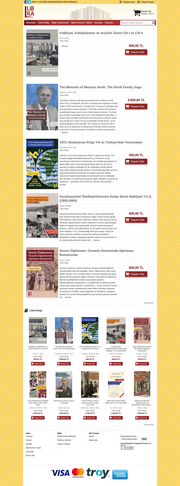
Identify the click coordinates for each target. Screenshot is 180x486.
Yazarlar (29, 444)
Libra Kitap (63, 41)
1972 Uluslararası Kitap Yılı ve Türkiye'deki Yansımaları (100, 142)
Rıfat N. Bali (64, 38)
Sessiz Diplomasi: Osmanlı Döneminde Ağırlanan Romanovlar (96, 253)
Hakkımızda (93, 440)
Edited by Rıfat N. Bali (67, 92)
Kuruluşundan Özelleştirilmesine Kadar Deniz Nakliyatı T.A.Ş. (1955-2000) (105, 198)
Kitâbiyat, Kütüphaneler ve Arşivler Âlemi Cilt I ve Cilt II (101, 33)
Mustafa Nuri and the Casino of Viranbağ (64, 402)
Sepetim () (146, 11)
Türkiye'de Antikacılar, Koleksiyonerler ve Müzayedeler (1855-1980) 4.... (142, 403)
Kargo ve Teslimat (63, 444)
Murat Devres (64, 408)
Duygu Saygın (64, 260)
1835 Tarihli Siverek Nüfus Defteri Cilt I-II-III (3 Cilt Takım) (116, 402)
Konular (28, 440)
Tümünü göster (149, 303)
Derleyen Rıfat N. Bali (67, 147)
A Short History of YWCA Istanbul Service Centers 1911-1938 (90, 403)
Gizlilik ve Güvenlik (64, 440)
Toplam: (147, 14)
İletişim (91, 436)
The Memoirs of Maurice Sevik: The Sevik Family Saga (100, 87)
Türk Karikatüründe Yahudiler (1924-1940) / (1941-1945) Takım (38, 403)
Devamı (65, 46)
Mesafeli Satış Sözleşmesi (66, 436)
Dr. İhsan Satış (116, 408)
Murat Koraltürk (65, 206)
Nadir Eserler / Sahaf (33, 448)
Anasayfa (29, 436)
